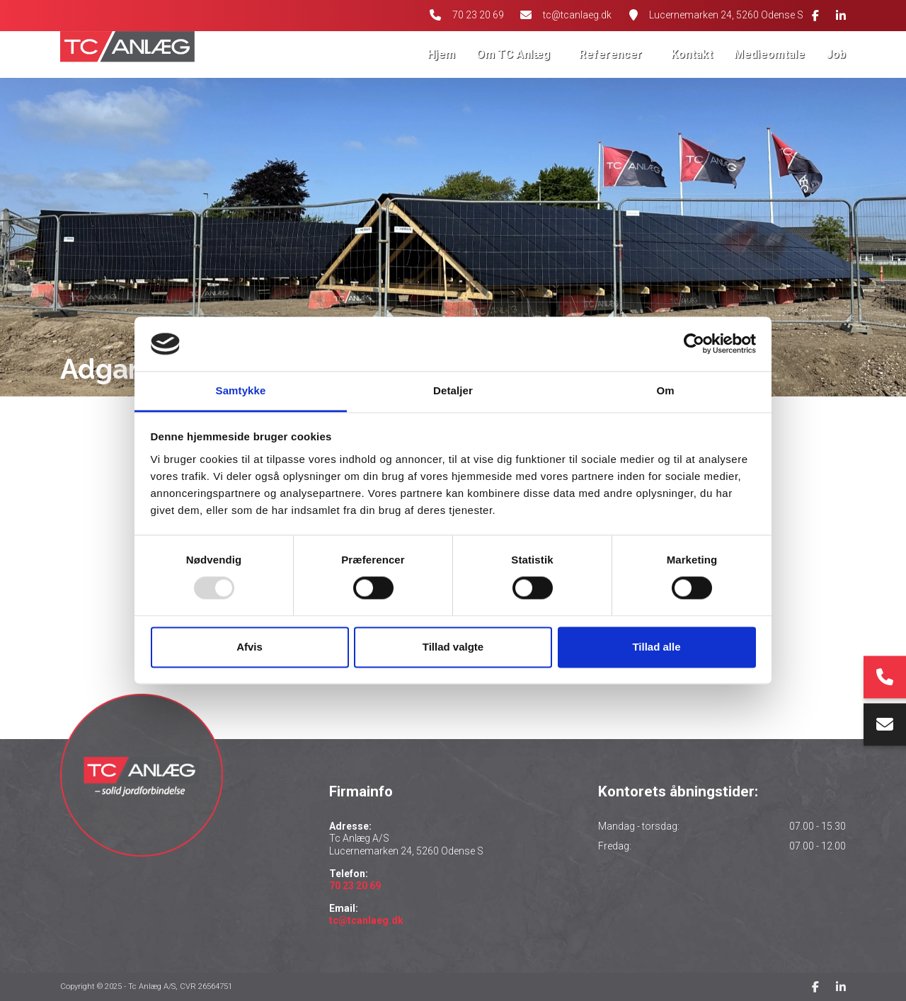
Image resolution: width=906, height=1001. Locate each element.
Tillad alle (656, 647)
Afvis (249, 647)
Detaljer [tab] (453, 390)
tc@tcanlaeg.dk (577, 15)
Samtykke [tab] (241, 390)
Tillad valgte (453, 647)
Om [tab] (665, 390)
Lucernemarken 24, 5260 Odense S (726, 15)
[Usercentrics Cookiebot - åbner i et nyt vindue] (694, 344)
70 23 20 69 (477, 15)
